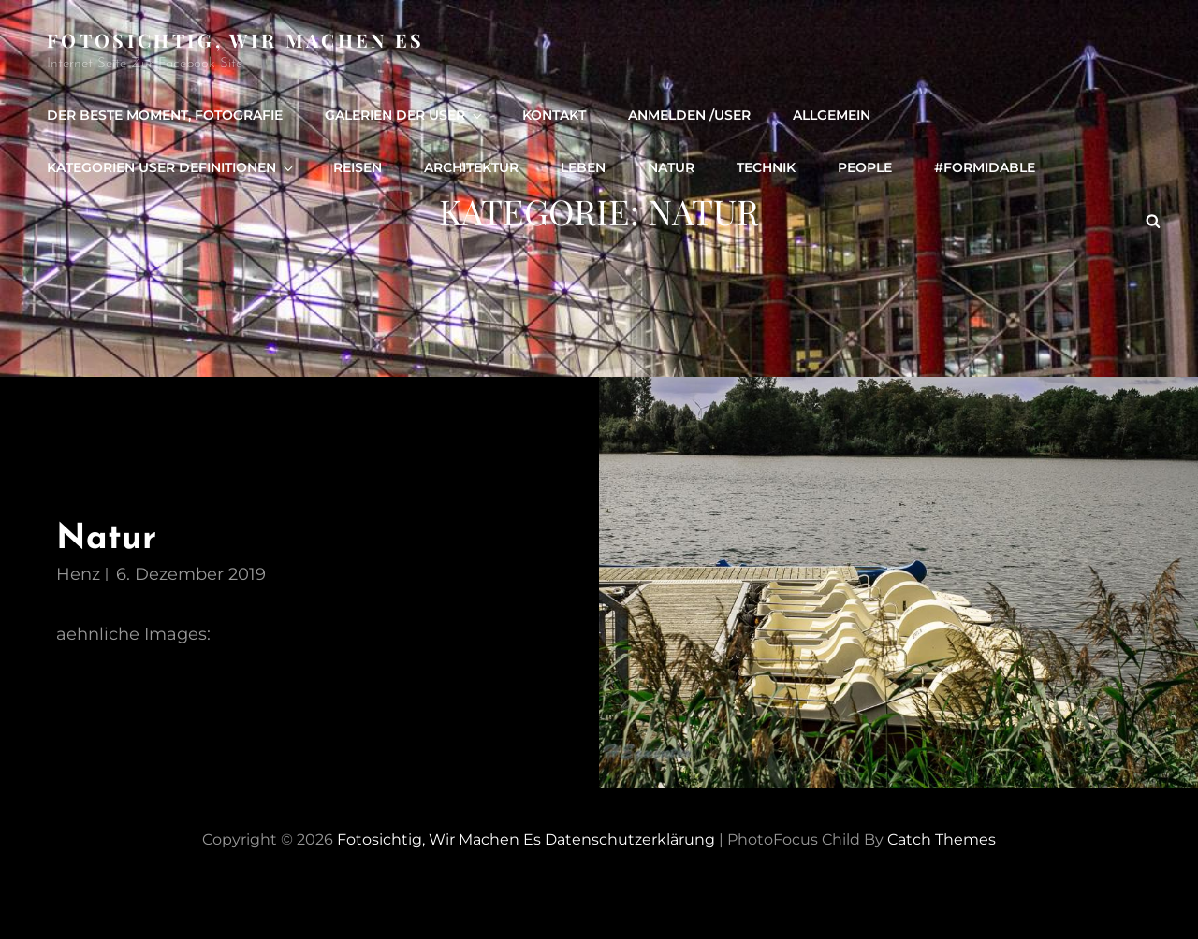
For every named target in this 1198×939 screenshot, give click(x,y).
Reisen (357, 167)
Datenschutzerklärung (630, 839)
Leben (583, 167)
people (865, 167)
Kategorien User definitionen (171, 167)
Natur (671, 167)
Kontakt (554, 115)
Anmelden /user (689, 115)
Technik (766, 167)
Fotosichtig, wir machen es (236, 39)
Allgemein (831, 115)
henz (78, 574)
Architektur (471, 167)
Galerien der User (405, 115)
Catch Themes (941, 839)
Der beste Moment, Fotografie (165, 115)
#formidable (984, 167)
